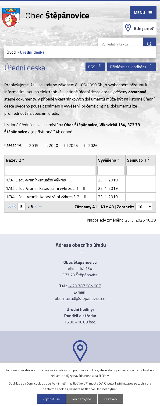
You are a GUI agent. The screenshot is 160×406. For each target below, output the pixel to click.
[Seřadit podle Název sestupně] (23, 160)
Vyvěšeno (107, 160)
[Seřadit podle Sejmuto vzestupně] (148, 158)
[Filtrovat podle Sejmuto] (140, 170)
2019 (34, 145)
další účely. (101, 375)
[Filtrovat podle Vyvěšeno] (111, 170)
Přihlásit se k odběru (131, 67)
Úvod (11, 52)
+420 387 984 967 (84, 286)
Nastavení (110, 398)
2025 (73, 145)
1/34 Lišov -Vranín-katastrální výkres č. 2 (47, 197)
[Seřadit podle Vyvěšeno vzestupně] (118, 158)
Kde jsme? (144, 28)
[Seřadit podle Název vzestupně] (23, 158)
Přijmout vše (51, 398)
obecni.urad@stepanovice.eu (80, 298)
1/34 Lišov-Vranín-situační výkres (40, 180)
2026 (93, 145)
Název (13, 160)
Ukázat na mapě (80, 371)
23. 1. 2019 (108, 180)
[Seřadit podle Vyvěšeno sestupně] (118, 160)
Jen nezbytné (81, 398)
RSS (95, 67)
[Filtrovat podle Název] (50, 170)
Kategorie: (13, 145)
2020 (53, 145)
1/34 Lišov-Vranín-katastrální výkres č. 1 (46, 188)
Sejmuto (136, 160)
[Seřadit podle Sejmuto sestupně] (148, 160)
